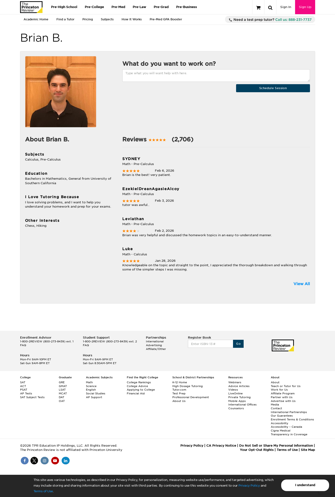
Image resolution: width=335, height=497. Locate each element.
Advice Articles (239, 386)
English (91, 389)
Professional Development (190, 397)
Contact (276, 408)
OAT (62, 401)
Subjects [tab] (107, 19)
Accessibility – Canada (286, 426)
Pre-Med (118, 7)
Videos (233, 389)
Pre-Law (139, 7)
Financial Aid (136, 393)
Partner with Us (282, 397)
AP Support (94, 397)
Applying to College (141, 389)
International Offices (242, 404)
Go (238, 343)
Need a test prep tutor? (270, 20)
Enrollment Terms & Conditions (292, 419)
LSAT (62, 389)
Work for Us (279, 389)
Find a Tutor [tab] (65, 19)
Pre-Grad (161, 7)
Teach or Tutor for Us (286, 386)
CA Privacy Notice (221, 445)
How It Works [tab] (132, 19)
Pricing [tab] (87, 19)
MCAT (63, 393)
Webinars (234, 382)
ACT (23, 386)
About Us (179, 401)
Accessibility (279, 423)
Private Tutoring (239, 397)
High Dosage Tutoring (187, 386)
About (275, 382)
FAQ (23, 345)
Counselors (236, 408)
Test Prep (179, 393)
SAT (22, 382)
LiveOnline (235, 393)
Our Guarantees (282, 415)
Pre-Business (186, 7)
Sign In (285, 7)
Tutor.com (179, 389)
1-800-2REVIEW (46, 341)
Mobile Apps (237, 401)
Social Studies (95, 393)
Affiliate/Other (156, 349)
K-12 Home (179, 382)
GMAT (63, 386)
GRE (62, 382)
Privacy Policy (249, 485)
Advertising (154, 345)
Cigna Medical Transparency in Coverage (289, 432)
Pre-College (94, 7)
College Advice (137, 386)
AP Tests (26, 393)
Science (91, 386)
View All (301, 284)
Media (275, 404)
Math (89, 382)
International (155, 341)
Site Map (308, 450)
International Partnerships (289, 412)
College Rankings (139, 382)
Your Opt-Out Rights (257, 450)
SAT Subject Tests (32, 397)
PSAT (23, 389)
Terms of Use (43, 491)
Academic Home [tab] (36, 19)
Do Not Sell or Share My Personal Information (276, 445)
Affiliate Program (283, 393)
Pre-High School (64, 7)
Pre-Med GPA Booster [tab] (166, 19)
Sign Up (305, 7)
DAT (61, 397)
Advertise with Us (283, 401)
